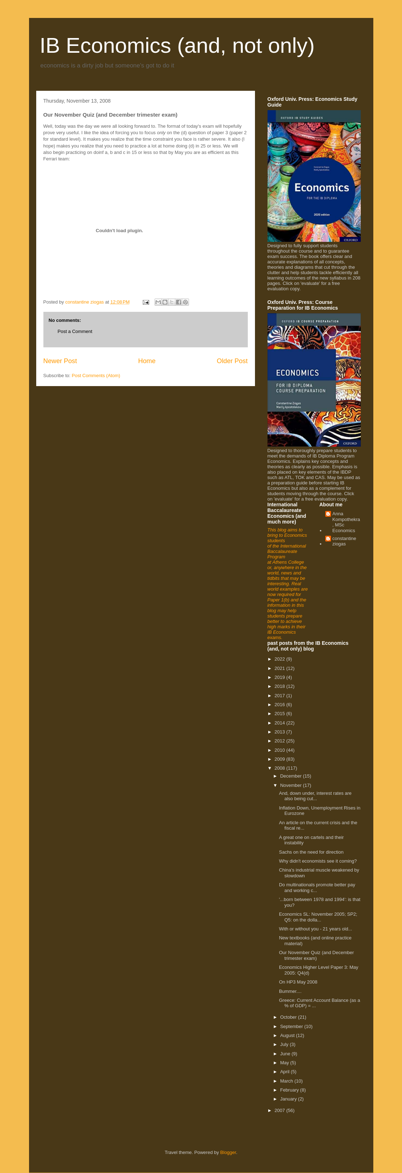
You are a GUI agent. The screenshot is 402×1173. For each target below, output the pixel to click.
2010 (281, 750)
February (290, 1090)
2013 (281, 732)
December (291, 776)
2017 (281, 695)
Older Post (232, 361)
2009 (281, 759)
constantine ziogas (344, 541)
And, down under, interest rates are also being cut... (315, 796)
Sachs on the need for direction (311, 852)
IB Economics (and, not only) (177, 45)
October (289, 1017)
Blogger (228, 1152)
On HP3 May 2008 (298, 982)
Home (147, 361)
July (285, 1044)
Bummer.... (290, 991)
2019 (281, 677)
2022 (281, 659)
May (285, 1062)
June (286, 1053)
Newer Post (60, 361)
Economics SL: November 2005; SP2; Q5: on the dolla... (318, 917)
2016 (281, 704)
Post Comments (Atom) (96, 375)
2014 (281, 723)
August (288, 1035)
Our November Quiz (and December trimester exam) (316, 955)
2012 (281, 740)
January (289, 1099)
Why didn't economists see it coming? (318, 861)
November (291, 785)
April (285, 1071)
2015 (281, 713)
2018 (281, 686)
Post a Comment (75, 331)
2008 (281, 768)
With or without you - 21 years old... (315, 929)
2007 (281, 1110)
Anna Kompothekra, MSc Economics (346, 522)
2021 (281, 668)
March (287, 1081)
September (292, 1026)
